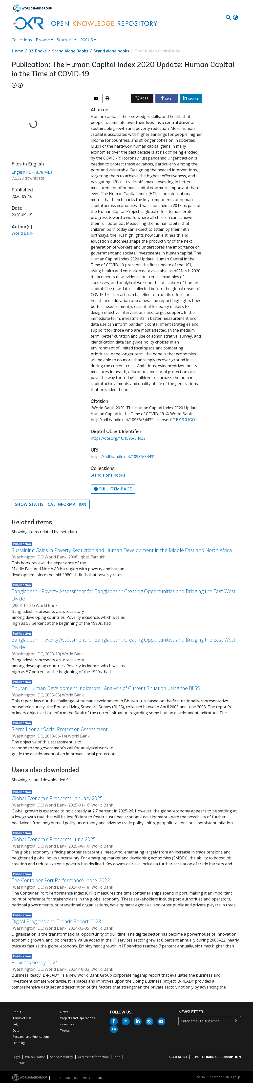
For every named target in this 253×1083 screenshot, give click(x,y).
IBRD (57, 1078)
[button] (235, 18)
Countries (67, 1024)
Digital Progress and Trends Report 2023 (56, 921)
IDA (67, 1078)
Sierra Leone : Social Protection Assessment (60, 729)
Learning (19, 1043)
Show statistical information (50, 504)
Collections (22, 40)
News (64, 1012)
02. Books (38, 51)
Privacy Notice (35, 1057)
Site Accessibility (61, 1057)
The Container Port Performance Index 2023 (61, 880)
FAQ (16, 1024)
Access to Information (93, 1057)
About (17, 1012)
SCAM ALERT (178, 1057)
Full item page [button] (113, 489)
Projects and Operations (77, 1018)
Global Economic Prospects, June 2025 (54, 839)
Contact (20, 1063)
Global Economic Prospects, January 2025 (57, 798)
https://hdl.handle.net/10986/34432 (123, 456)
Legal (16, 1057)
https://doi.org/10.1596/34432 (118, 438)
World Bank (22, 233)
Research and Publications (31, 1037)
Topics (65, 1030)
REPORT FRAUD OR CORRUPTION (216, 1057)
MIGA (86, 1078)
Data (16, 1030)
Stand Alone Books (70, 51)
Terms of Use (22, 1018)
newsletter (190, 1012)
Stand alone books (111, 51)
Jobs (117, 1057)
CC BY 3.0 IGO (182, 419)
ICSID (98, 1078)
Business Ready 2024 (35, 962)
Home (17, 51)
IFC (76, 1078)
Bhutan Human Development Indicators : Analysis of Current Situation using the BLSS (106, 688)
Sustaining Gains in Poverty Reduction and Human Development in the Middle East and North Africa (122, 550)
